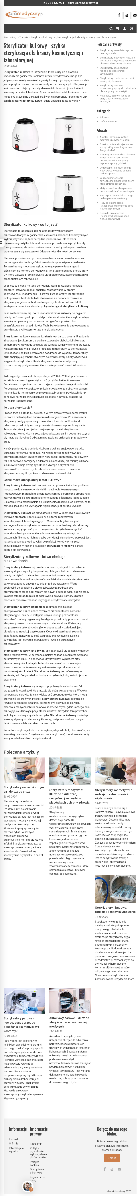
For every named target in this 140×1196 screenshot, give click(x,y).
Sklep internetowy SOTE (119, 1191)
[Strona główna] (24, 14)
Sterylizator (11, 607)
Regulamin (36, 1143)
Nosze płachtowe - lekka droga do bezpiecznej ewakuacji (116, 197)
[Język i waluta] (131, 28)
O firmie (13, 1143)
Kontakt (13, 1139)
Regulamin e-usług (37, 1179)
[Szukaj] (111, 28)
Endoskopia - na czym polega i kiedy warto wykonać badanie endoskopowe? (116, 170)
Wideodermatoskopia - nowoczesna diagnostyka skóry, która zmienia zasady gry (117, 180)
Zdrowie (104, 117)
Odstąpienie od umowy (37, 1171)
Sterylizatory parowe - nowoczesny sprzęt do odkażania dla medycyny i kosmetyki (118, 88)
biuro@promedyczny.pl (83, 3)
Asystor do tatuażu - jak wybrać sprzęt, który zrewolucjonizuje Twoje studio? (116, 147)
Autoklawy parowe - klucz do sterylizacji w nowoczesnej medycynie (115, 98)
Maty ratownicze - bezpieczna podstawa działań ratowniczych (117, 189)
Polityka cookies (34, 1164)
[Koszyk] (117, 28)
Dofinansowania (108, 121)
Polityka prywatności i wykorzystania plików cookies (38, 1153)
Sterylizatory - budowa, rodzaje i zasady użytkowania (117, 79)
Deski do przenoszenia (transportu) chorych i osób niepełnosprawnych (114, 215)
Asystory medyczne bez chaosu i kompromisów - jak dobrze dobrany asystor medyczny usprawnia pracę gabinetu (117, 159)
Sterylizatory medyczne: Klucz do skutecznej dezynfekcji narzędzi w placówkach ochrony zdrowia (118, 60)
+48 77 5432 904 (53, 3)
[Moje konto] (124, 28)
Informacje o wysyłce (16, 1150)
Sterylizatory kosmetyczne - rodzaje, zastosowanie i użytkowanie (114, 70)
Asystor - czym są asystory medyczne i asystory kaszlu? (115, 138)
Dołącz (112, 1158)
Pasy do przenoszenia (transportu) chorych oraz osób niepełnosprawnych (116, 205)
